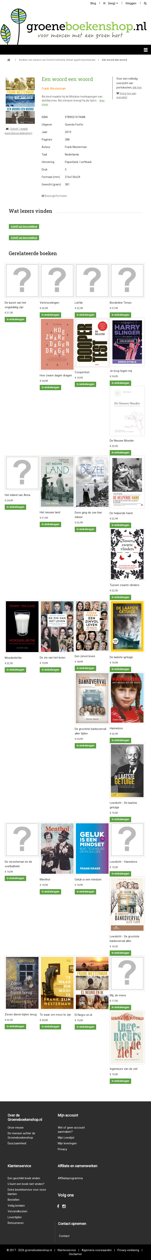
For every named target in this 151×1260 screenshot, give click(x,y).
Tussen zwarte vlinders (124, 585)
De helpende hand (121, 513)
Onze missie (16, 1127)
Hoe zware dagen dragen (56, 375)
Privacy (62, 1149)
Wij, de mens (118, 995)
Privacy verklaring (128, 1250)
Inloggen (131, 3)
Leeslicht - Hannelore (123, 862)
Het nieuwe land (50, 512)
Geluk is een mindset (88, 879)
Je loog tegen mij (121, 371)
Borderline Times (121, 302)
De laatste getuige (121, 657)
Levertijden (15, 1217)
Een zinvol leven (85, 656)
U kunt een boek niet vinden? (26, 1184)
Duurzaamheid (17, 1143)
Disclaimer (75, 1254)
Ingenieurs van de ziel (123, 1069)
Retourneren (16, 1223)
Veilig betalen (16, 1205)
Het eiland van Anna (17, 495)
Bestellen (13, 1199)
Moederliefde (13, 658)
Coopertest (82, 372)
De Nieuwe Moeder (122, 440)
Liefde (79, 302)
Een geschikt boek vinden (24, 1178)
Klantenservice (67, 1250)
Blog (93, 3)
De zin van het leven (52, 657)
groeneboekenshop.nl (38, 1250)
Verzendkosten (17, 1211)
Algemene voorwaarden (97, 1250)
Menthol (45, 879)
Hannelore (116, 728)
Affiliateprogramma (70, 1178)
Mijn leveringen (67, 1143)
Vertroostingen (49, 302)
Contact (64, 1236)
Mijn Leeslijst (66, 1137)
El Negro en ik (83, 1015)
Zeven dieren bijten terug (21, 1014)
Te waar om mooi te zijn (55, 1014)
